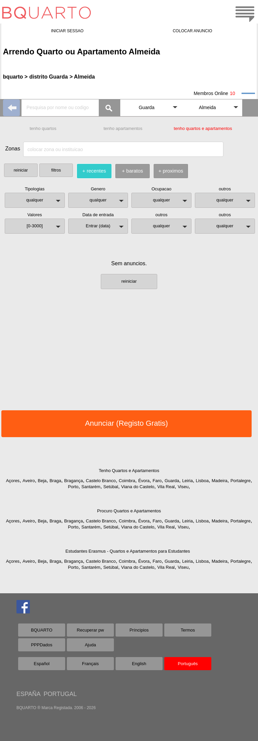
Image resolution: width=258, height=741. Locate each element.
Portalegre (240, 480)
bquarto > (15, 77)
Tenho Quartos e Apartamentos (129, 470)
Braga (55, 480)
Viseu (183, 486)
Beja (42, 480)
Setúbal (110, 486)
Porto (73, 486)
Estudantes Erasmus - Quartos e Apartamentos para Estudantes (128, 551)
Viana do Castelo (138, 486)
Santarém (90, 486)
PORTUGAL (60, 694)
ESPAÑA (28, 694)
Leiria (187, 480)
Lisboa (202, 480)
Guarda (172, 480)
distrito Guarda (48, 77)
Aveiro (29, 480)
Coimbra (127, 480)
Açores (12, 480)
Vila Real (166, 486)
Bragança (73, 480)
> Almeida (82, 77)
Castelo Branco (101, 480)
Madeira (219, 480)
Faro (157, 480)
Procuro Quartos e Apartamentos (129, 510)
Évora (143, 480)
